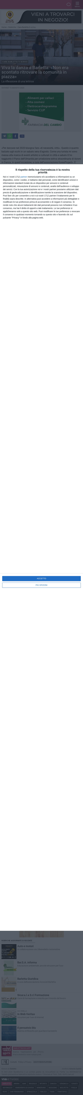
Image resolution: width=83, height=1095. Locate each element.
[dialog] (41, 547)
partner (23, 177)
